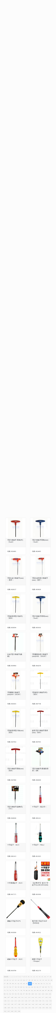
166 (19, 1011)
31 (37, 980)
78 (21, 990)
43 (21, 983)
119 (50, 997)
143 (36, 1004)
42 (18, 983)
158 (40, 1008)
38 (7, 983)
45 (26, 983)
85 (40, 990)
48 (36, 983)
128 (33, 1001)
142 (33, 1004)
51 (44, 983)
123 (15, 1001)
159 (43, 1008)
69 (46, 987)
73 (7, 990)
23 (15, 980)
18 (50, 977)
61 (24, 987)
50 (41, 983)
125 (22, 1001)
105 (50, 994)
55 (7, 987)
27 (26, 980)
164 (12, 1011)
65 (35, 987)
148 (5, 1008)
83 (35, 990)
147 (50, 1004)
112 (26, 997)
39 (10, 983)
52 (47, 983)
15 (42, 977)
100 (32, 994)
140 (26, 1004)
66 (37, 987)
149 (8, 1008)
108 (12, 997)
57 (13, 987)
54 (4, 987)
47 (33, 983)
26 (24, 980)
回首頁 (6, 977)
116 (39, 997)
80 (26, 990)
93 (13, 994)
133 (50, 1001)
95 (18, 994)
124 (19, 1001)
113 (29, 997)
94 (15, 994)
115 (36, 997)
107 (8, 997)
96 (21, 994)
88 (48, 990)
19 (4, 980)
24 (18, 980)
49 (38, 983)
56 (10, 987)
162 (5, 1011)
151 (15, 1008)
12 (34, 977)
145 (43, 1004)
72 (4, 990)
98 (26, 994)
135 (8, 1004)
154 (26, 1008)
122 (12, 1001)
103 (43, 994)
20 (7, 980)
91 (7, 994)
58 (15, 987)
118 (46, 997)
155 (29, 1008)
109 (15, 997)
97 (24, 994)
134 (5, 1004)
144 (40, 1004)
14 (39, 977)
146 (47, 1004)
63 (29, 987)
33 (43, 980)
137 (15, 1004)
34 (46, 980)
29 (32, 980)
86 (43, 990)
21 (10, 980)
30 (35, 980)
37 (4, 983)
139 (22, 1004)
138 (19, 1004)
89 (51, 990)
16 (45, 977)
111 (22, 997)
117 (43, 997)
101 (36, 994)
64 (32, 987)
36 (51, 980)
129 (36, 1001)
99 (29, 994)
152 (19, 1008)
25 (21, 980)
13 (36, 977)
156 (33, 1008)
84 (37, 990)
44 (24, 983)
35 (48, 980)
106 (5, 997)
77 (18, 990)
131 (43, 1001)
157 (36, 1008)
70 (48, 987)
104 (46, 994)
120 (5, 1001)
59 (18, 987)
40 (13, 983)
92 (10, 994)
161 (50, 1008)
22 (13, 980)
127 (29, 1001)
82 (32, 990)
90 (4, 994)
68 (43, 987)
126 (26, 1001)
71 (51, 987)
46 (30, 983)
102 (39, 994)
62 (26, 987)
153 (22, 1008)
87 (46, 990)
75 (13, 990)
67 (40, 987)
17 (47, 977)
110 (19, 997)
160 (47, 1008)
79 (24, 990)
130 (40, 1001)
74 (10, 990)
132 (47, 1001)
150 (12, 1008)
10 (28, 977)
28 (29, 980)
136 (12, 1004)
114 (32, 997)
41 (15, 983)
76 (15, 990)
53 (49, 983)
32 (40, 980)
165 (15, 1011)
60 (21, 987)
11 (31, 977)
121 (8, 1001)
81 (29, 990)
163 (8, 1011)
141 (29, 1004)
